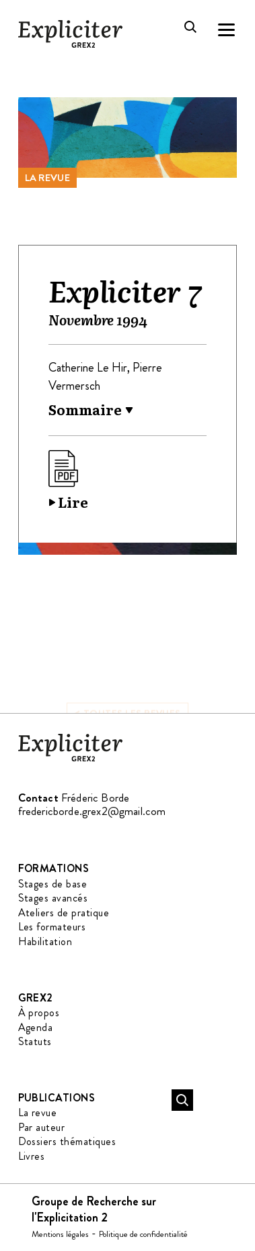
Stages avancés (53, 898)
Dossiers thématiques (67, 1141)
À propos (39, 1012)
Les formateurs (52, 926)
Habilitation (45, 941)
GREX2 (35, 997)
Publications (57, 1097)
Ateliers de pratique (64, 912)
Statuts (35, 1041)
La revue (47, 177)
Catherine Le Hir (87, 367)
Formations (53, 868)
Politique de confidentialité (143, 1234)
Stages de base (52, 883)
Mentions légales (60, 1234)
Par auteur (41, 1127)
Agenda (35, 1027)
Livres (31, 1156)
